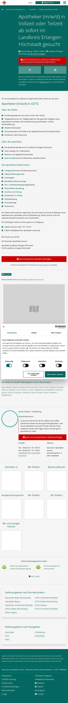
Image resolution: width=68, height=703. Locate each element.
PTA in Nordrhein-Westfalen (46, 609)
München (59, 390)
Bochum (15, 387)
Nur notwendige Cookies (33, 374)
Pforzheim (18, 392)
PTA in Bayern (41, 605)
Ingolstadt (12, 390)
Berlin (3, 387)
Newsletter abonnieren (45, 679)
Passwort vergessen (44, 676)
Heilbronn (5, 390)
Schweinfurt (26, 392)
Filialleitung (40, 632)
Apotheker (32, 9)
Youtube (40, 694)
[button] (64, 3)
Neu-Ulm (11, 392)
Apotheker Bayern (12, 601)
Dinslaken (23, 387)
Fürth (46, 387)
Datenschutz (8, 683)
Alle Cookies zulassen (55, 374)
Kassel (19, 390)
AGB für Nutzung (9, 679)
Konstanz (25, 390)
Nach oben (35, 576)
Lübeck (31, 390)
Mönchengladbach (49, 390)
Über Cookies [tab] (56, 333)
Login (30, 2)
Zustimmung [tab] (12, 333)
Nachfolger (40, 636)
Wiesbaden (53, 392)
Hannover (60, 387)
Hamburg (52, 387)
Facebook (40, 683)
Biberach (9, 387)
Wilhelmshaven (6, 395)
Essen (41, 387)
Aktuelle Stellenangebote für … (16, 9)
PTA (7, 636)
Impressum (7, 676)
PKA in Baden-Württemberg (16, 609)
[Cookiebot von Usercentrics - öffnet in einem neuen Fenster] (57, 326)
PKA (7, 639)
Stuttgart (40, 392)
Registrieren (48, 2)
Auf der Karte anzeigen (36, 54)
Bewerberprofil (44, 82)
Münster (4, 392)
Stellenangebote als (47, 265)
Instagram (41, 690)
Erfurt (36, 387)
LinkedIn (40, 686)
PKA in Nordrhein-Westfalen (46, 598)
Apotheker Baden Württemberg (18, 598)
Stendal (33, 392)
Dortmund (30, 387)
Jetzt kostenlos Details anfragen (34, 259)
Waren (46, 392)
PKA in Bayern (11, 612)
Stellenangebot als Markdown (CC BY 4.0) (30, 279)
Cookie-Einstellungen (11, 686)
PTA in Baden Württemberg (46, 601)
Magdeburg (38, 390)
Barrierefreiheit (9, 690)
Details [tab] (34, 333)
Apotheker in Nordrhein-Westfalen (19, 605)
